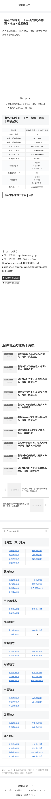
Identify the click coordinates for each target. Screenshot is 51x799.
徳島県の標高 (14, 723)
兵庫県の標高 (37, 673)
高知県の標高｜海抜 (11, 278)
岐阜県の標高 (14, 651)
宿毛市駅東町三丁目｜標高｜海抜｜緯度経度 (26, 104)
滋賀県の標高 (14, 673)
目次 (22, 98)
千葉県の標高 (37, 580)
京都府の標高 (14, 677)
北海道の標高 (14, 551)
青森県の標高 (14, 555)
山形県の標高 (37, 555)
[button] (46, 531)
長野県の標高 (37, 609)
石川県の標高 (14, 634)
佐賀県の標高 (14, 748)
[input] (25, 531)
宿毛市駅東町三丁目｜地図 (21, 108)
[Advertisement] (25, 65)
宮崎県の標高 (37, 748)
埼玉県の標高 (14, 592)
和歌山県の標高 (37, 681)
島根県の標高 (14, 702)
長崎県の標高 (14, 752)
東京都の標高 (37, 584)
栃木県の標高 (14, 584)
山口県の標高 (37, 702)
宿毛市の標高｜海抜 (11, 283)
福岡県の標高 (14, 744)
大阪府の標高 (14, 681)
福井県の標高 (37, 630)
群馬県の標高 (14, 588)
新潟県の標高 (14, 609)
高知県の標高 (37, 727)
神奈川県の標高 (37, 588)
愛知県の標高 (37, 651)
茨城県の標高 (14, 580)
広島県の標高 (37, 698)
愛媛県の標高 (37, 723)
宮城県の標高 (14, 563)
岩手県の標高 (14, 559)
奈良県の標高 (37, 677)
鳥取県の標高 (14, 698)
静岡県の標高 (14, 655)
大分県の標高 (37, 744)
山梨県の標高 (14, 613)
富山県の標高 (14, 630)
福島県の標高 (37, 559)
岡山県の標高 (14, 706)
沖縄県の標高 (37, 756)
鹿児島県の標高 (37, 752)
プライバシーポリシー (37, 790)
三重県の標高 (37, 655)
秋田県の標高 (37, 551)
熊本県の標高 (14, 756)
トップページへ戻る (13, 790)
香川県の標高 (14, 727)
